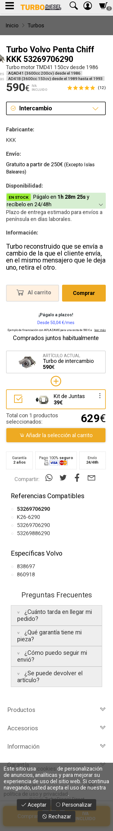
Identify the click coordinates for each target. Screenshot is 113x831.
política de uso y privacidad (36, 794)
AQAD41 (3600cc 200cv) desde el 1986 (44, 73)
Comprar (84, 293)
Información (56, 746)
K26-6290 (28, 517)
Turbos (35, 25)
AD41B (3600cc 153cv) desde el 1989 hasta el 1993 (55, 78)
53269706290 (33, 525)
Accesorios (56, 728)
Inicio (11, 25)
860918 (26, 574)
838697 (26, 566)
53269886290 (33, 533)
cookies (46, 768)
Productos (56, 709)
